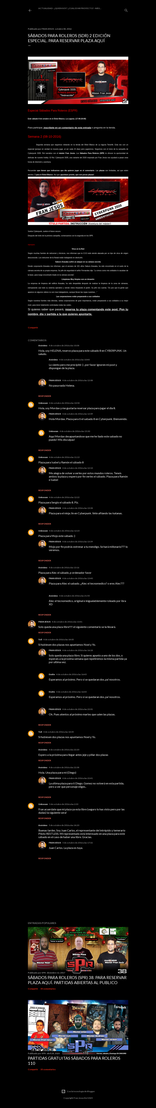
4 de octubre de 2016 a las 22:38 (64, 767)
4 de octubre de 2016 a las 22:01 (77, 709)
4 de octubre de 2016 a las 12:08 (77, 380)
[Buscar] (126, 9)
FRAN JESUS (55, 380)
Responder (44, 396)
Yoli (40, 639)
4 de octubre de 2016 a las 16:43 (71, 674)
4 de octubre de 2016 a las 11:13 (64, 457)
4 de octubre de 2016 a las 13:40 (77, 578)
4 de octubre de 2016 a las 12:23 (64, 530)
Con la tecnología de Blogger (78, 1091)
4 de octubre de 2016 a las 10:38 (64, 345)
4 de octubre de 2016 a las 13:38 (77, 508)
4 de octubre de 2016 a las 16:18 (77, 650)
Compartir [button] (33, 327)
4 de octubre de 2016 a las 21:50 (74, 595)
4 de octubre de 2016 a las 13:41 (67, 621)
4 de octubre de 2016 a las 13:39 (77, 541)
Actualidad (45, 8)
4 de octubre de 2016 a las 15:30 (75, 431)
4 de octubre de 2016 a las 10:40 (74, 359)
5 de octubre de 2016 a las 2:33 (63, 804)
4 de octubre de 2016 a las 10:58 (64, 403)
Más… (98, 8)
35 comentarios (48, 988)
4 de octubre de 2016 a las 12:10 (77, 468)
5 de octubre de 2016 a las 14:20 (64, 825)
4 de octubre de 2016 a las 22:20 (64, 749)
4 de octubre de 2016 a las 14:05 (58, 639)
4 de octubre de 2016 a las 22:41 (77, 778)
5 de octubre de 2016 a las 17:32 (77, 842)
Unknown (43, 403)
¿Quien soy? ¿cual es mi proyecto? (74, 8)
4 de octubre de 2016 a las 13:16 (64, 567)
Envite (52, 674)
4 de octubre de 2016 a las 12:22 (64, 497)
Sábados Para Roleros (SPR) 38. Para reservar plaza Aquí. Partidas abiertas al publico (77, 980)
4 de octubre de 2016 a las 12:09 (77, 413)
